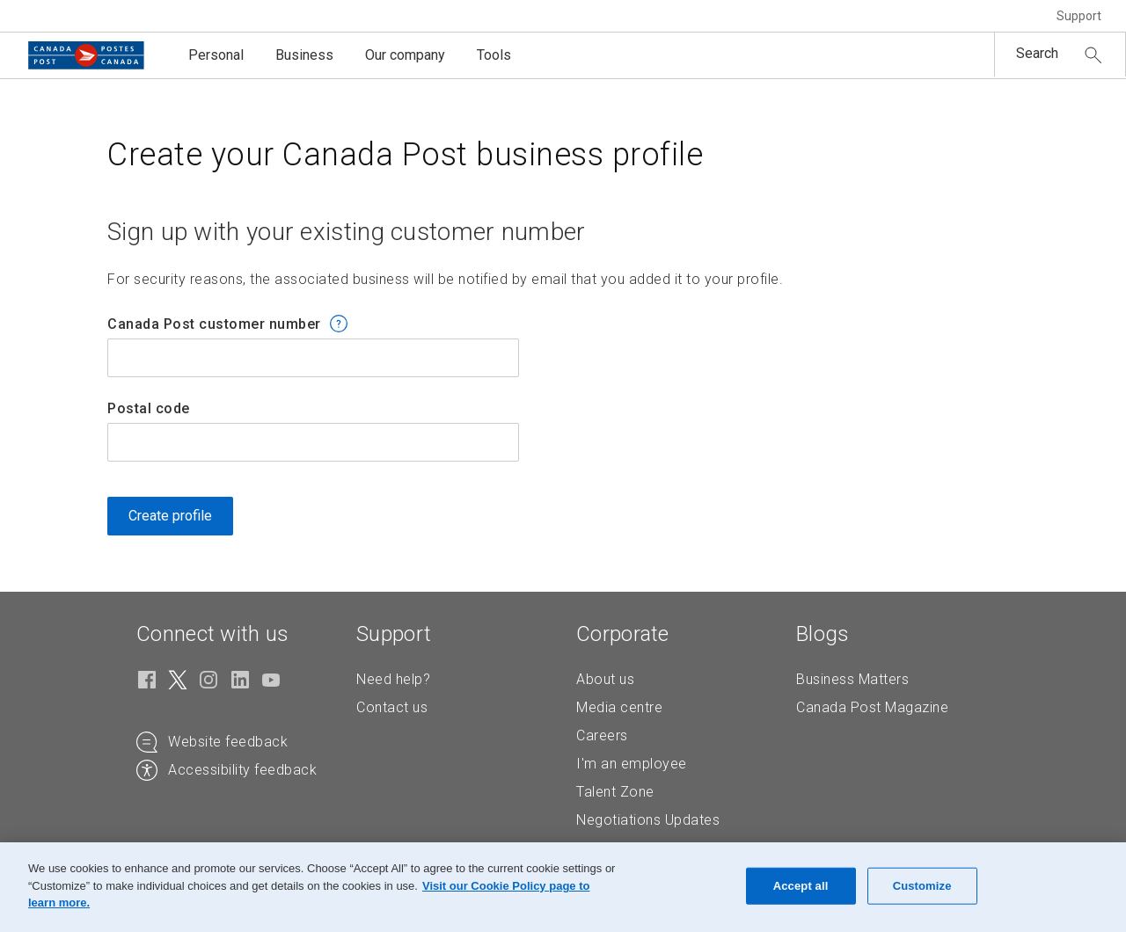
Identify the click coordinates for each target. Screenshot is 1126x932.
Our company (405, 55)
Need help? (393, 679)
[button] (338, 323)
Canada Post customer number (214, 324)
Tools (494, 55)
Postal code (148, 408)
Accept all (801, 885)
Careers (602, 735)
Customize (922, 885)
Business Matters (852, 679)
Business (304, 55)
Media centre (619, 707)
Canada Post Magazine (872, 707)
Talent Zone (615, 791)
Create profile (170, 515)
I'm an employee (631, 763)
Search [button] (1037, 53)
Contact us (392, 707)
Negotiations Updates (648, 820)
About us (605, 679)
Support (1079, 16)
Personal (216, 55)
